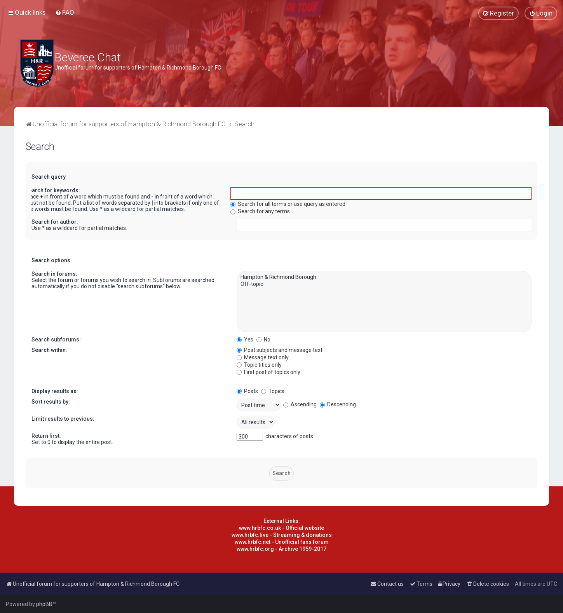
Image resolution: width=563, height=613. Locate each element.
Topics (272, 391)
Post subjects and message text (279, 350)
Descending (338, 404)
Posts (247, 391)
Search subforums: (56, 339)
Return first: (46, 436)
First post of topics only (268, 372)
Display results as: (54, 391)
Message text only (263, 357)
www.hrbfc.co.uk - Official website (281, 528)
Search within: (49, 350)
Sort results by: (50, 402)
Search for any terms (260, 211)
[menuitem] (64, 12)
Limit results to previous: (62, 419)
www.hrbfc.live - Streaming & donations (282, 535)
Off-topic (384, 284)
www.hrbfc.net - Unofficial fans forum (282, 542)
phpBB (44, 604)
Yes (245, 339)
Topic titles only (259, 365)
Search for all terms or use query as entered (287, 204)
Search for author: (54, 222)
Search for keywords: (52, 190)
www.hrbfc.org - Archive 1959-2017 (281, 549)
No (263, 339)
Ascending (300, 404)
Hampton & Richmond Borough (384, 277)
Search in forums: (54, 274)
